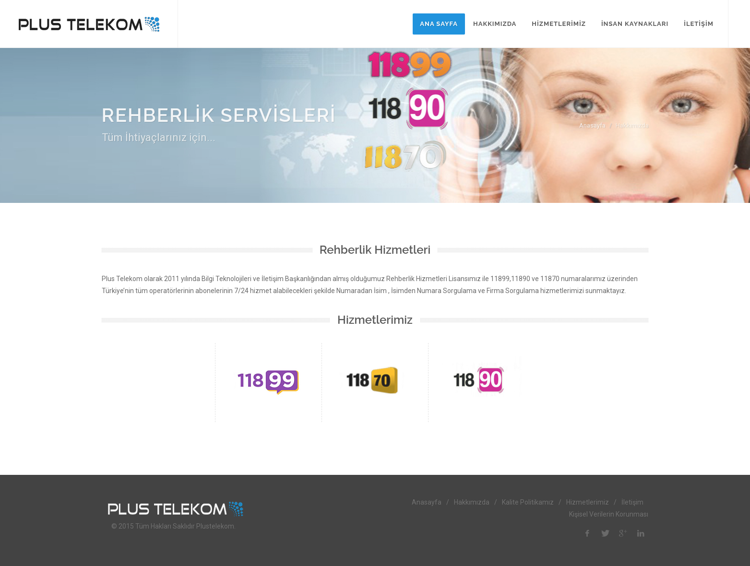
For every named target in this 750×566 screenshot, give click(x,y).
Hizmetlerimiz (587, 502)
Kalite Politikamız (528, 502)
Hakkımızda (471, 502)
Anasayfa (592, 125)
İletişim (632, 502)
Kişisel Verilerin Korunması (608, 514)
